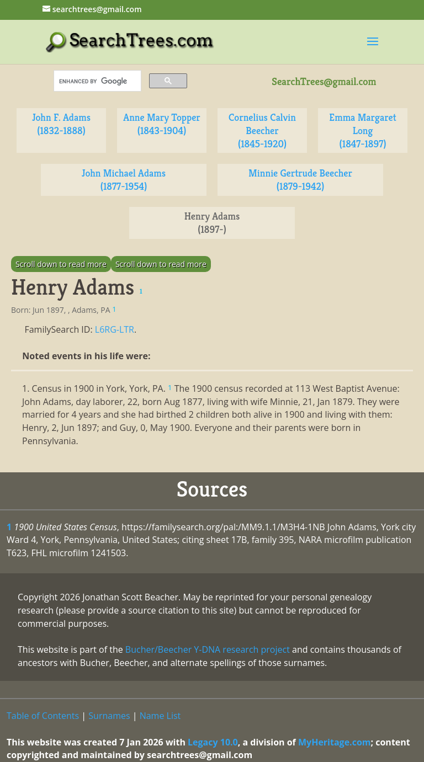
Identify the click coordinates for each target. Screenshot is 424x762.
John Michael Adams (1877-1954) (124, 180)
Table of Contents (43, 716)
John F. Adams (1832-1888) (61, 124)
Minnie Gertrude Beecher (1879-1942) (300, 180)
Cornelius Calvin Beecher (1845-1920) (262, 130)
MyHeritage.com (334, 742)
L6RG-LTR (114, 329)
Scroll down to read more (61, 264)
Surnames (109, 716)
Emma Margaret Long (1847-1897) (362, 130)
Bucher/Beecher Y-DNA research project (207, 649)
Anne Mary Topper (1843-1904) (161, 124)
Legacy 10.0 (213, 742)
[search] (96, 81)
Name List (160, 716)
